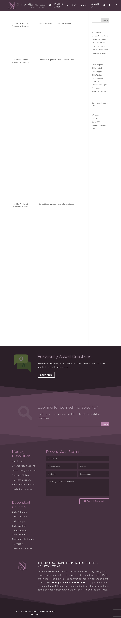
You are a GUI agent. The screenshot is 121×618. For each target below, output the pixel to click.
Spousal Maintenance (100, 50)
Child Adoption (97, 65)
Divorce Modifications (100, 36)
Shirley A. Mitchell (21, 23)
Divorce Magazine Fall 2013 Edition (35, 200)
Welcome (95, 115)
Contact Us (96, 122)
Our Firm (95, 118)
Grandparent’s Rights (99, 85)
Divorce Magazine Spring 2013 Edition (38, 56)
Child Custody (97, 68)
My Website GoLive (25, 19)
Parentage (96, 88)
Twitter (28, 35)
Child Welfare (97, 75)
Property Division (98, 43)
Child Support (97, 71)
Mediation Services (99, 53)
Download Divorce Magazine (22, 74)
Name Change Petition (100, 39)
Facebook (26, 44)
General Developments (47, 23)
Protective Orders (98, 46)
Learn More (46, 374)
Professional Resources (20, 26)
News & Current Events (65, 23)
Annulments (96, 32)
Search (105, 20)
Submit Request (97, 501)
